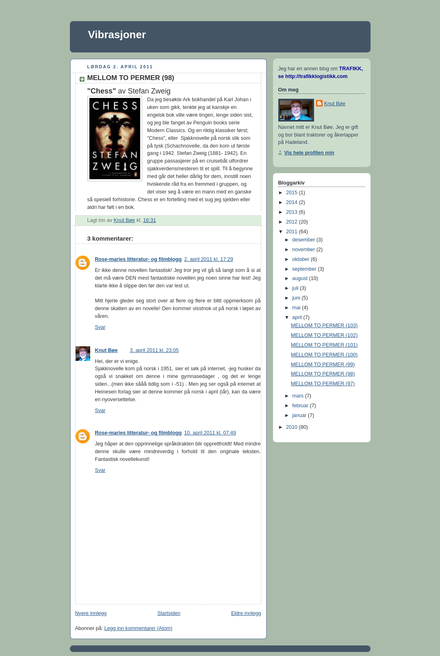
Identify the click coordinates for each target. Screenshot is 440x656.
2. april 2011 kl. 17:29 (208, 259)
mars (298, 396)
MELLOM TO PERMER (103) (324, 325)
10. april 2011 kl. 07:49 (210, 433)
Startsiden (168, 613)
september (305, 269)
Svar (100, 327)
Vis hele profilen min (309, 153)
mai (297, 308)
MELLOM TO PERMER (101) (324, 345)
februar (301, 405)
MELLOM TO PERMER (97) (323, 384)
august (300, 278)
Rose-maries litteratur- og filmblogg (138, 259)
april (297, 317)
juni (296, 298)
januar (300, 415)
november (304, 249)
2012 (292, 222)
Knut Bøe (106, 350)
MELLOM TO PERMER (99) (323, 364)
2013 (292, 212)
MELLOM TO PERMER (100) (324, 355)
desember (304, 240)
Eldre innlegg (246, 613)
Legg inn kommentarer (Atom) (138, 628)
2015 (292, 192)
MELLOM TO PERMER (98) (323, 374)
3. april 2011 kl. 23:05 (154, 350)
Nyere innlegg (91, 613)
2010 (292, 427)
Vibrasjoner (117, 34)
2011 (292, 232)
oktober (301, 259)
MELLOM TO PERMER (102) (324, 335)
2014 (292, 202)
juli (296, 288)
